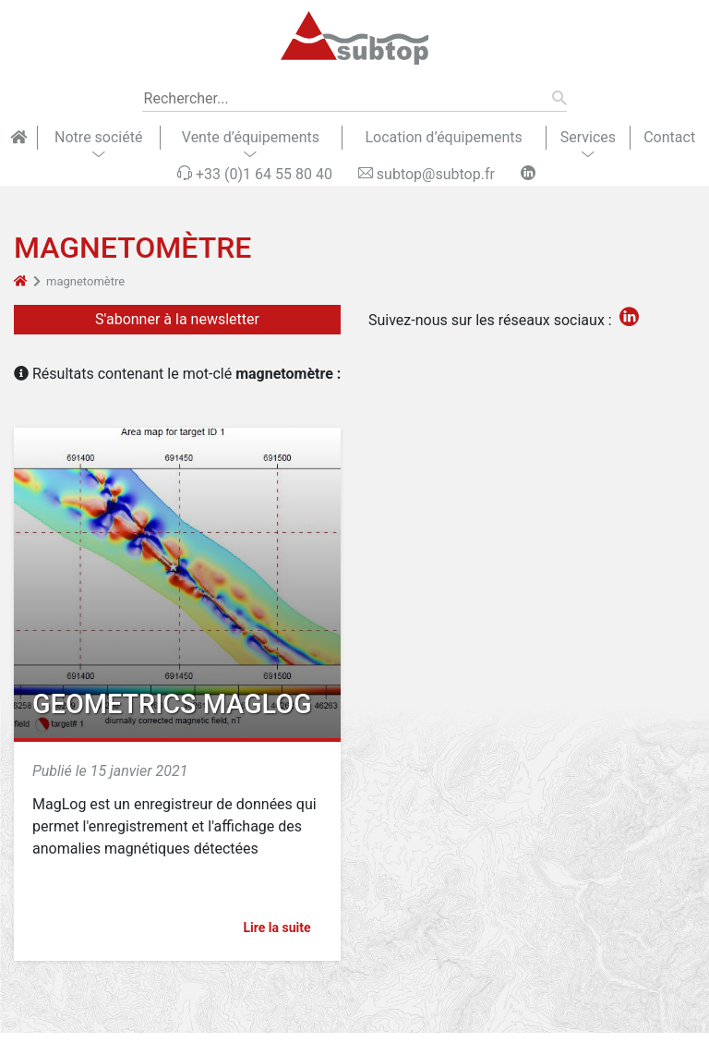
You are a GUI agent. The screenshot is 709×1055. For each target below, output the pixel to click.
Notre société (98, 137)
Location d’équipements (443, 137)
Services (588, 137)
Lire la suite (285, 927)
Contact (669, 137)
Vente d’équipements (250, 137)
